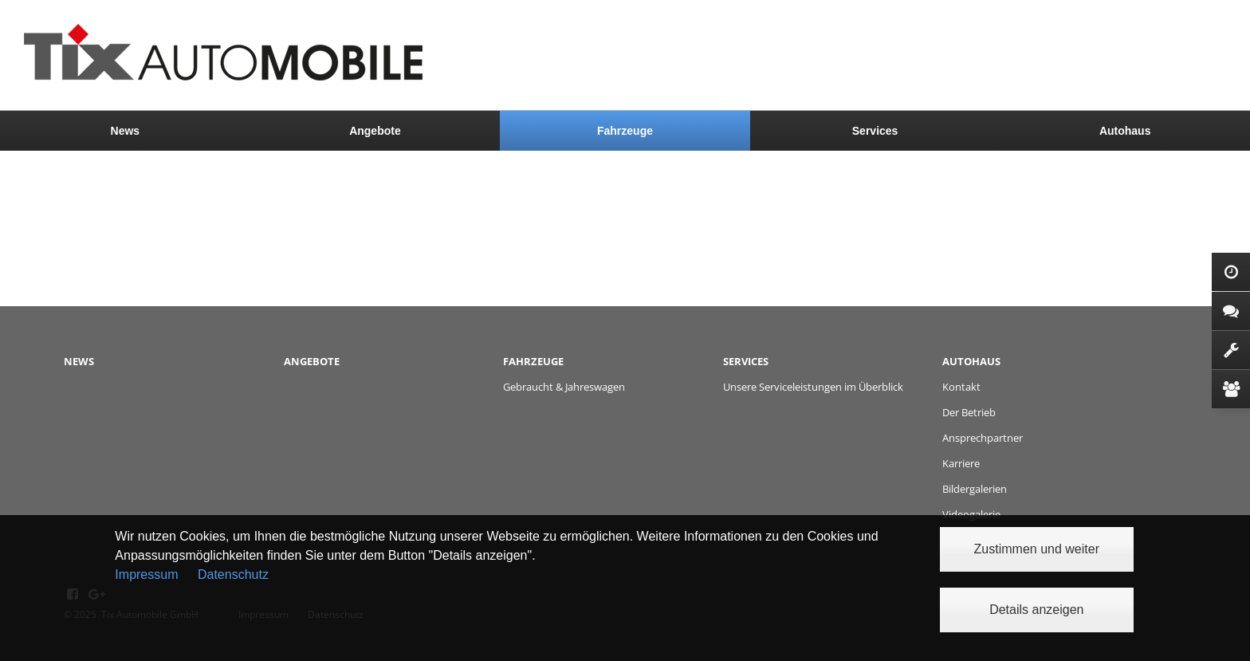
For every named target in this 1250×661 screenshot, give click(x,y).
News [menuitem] (125, 130)
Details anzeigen (1036, 609)
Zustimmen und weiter (1036, 549)
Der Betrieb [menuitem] (969, 412)
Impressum (146, 574)
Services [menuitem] (875, 130)
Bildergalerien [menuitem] (974, 489)
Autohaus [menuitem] (1125, 130)
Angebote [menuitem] (375, 130)
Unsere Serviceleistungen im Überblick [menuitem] (813, 387)
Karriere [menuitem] (961, 463)
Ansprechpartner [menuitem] (982, 438)
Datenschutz (233, 574)
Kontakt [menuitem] (961, 387)
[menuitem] (125, 131)
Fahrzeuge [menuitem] (625, 130)
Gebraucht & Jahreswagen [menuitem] (564, 387)
